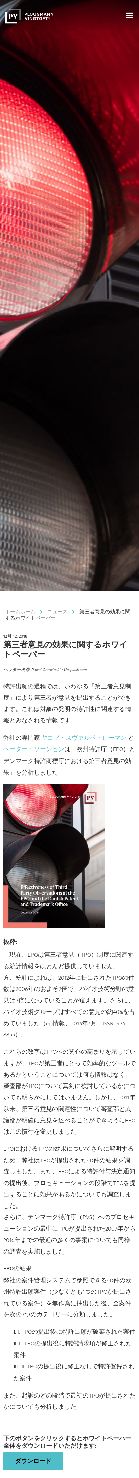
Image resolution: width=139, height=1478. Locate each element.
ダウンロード (33, 1461)
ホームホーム (20, 611)
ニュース (57, 611)
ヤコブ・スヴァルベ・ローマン (83, 737)
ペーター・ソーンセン (33, 749)
